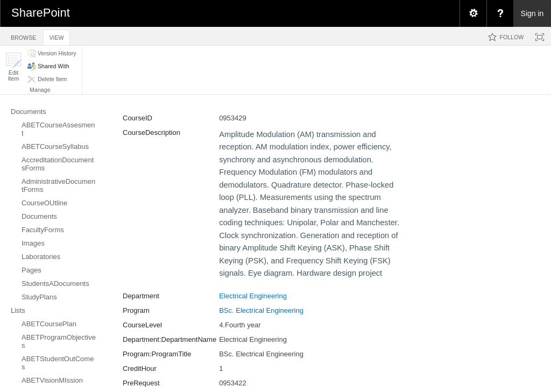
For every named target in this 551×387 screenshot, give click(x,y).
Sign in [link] (532, 13)
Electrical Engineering (253, 296)
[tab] (23, 36)
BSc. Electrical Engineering (261, 310)
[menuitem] (473, 13)
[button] (13, 66)
